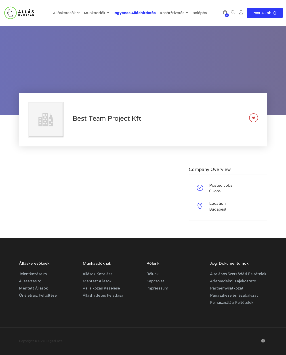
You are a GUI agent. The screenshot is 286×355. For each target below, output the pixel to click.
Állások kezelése (98, 273)
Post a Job (265, 12)
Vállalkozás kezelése (101, 288)
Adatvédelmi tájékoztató (233, 281)
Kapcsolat (155, 281)
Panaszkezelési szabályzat (234, 295)
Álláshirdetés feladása (103, 295)
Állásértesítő (30, 281)
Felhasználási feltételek (231, 302)
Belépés (200, 12)
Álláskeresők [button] (64, 12)
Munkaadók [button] (94, 12)
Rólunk (152, 273)
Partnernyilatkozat (227, 288)
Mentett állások (33, 288)
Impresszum (157, 288)
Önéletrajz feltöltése (38, 295)
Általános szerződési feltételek (238, 273)
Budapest (218, 209)
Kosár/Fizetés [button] (172, 12)
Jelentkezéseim (33, 273)
